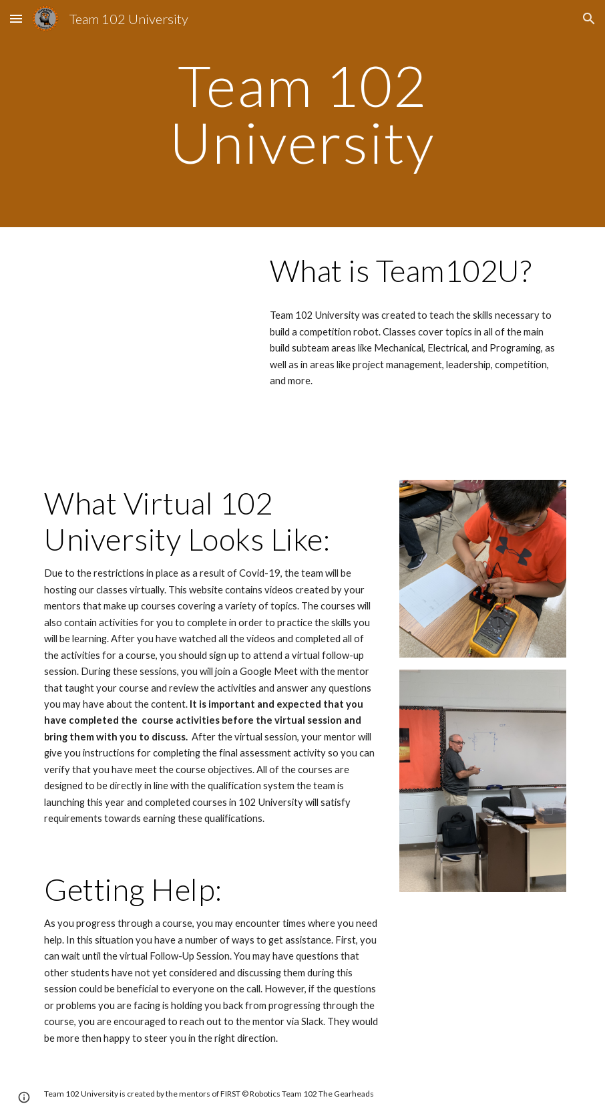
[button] (16, 18)
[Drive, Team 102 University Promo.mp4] (144, 304)
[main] (302, 113)
